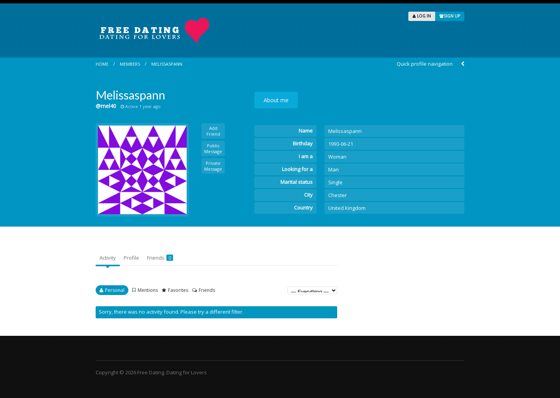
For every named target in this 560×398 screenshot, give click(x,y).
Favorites (178, 290)
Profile (131, 257)
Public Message (213, 148)
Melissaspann (166, 64)
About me (276, 100)
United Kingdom (347, 207)
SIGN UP (449, 16)
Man (333, 169)
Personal (114, 290)
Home (102, 64)
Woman (337, 156)
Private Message (213, 166)
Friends (160, 257)
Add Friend (213, 131)
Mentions (148, 290)
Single (335, 182)
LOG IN (422, 16)
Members (130, 64)
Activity (108, 257)
